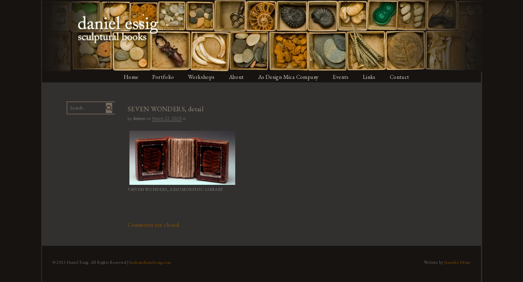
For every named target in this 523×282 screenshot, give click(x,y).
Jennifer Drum (458, 262)
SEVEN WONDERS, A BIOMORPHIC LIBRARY (172, 189)
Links (370, 77)
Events (342, 77)
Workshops (201, 77)
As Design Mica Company (289, 77)
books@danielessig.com (149, 262)
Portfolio (163, 77)
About (236, 77)
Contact (401, 77)
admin (139, 118)
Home (130, 77)
